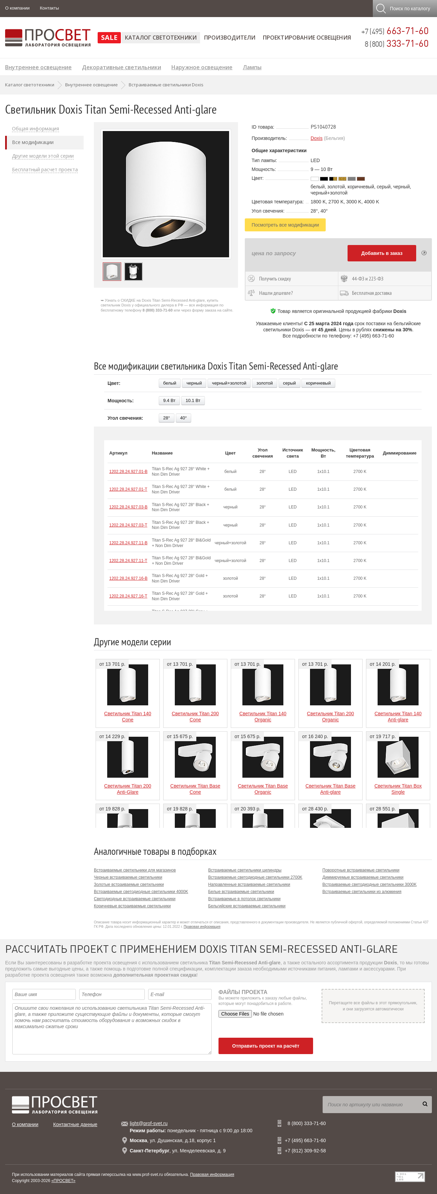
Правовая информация (202, 927)
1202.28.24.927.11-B (128, 543)
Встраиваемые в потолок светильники (244, 898)
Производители (229, 37)
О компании (17, 8)
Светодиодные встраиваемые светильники (134, 898)
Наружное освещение (201, 66)
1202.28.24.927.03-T (128, 525)
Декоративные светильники (121, 66)
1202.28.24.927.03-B (128, 507)
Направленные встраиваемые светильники (249, 884)
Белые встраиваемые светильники (241, 891)
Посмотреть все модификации (285, 225)
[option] (166, 194)
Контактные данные (75, 1124)
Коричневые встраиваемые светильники (132, 906)
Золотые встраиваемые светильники (129, 884)
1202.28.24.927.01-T (128, 489)
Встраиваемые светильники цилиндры (245, 870)
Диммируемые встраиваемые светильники (363, 877)
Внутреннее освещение (38, 66)
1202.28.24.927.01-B (128, 471)
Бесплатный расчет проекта (45, 170)
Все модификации (33, 142)
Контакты (49, 8)
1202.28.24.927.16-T (128, 596)
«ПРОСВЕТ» (63, 1180)
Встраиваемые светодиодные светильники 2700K (255, 877)
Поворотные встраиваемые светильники (360, 870)
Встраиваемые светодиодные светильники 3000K (369, 884)
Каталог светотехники (161, 37)
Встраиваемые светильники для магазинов (135, 870)
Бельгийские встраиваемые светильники (247, 906)
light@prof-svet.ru (149, 1123)
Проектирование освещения (307, 37)
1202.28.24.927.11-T (128, 560)
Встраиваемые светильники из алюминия (361, 891)
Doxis (317, 138)
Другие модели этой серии (43, 156)
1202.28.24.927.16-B (128, 578)
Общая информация (35, 129)
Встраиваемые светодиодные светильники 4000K (141, 891)
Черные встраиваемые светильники (128, 877)
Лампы (252, 66)
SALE (109, 37)
